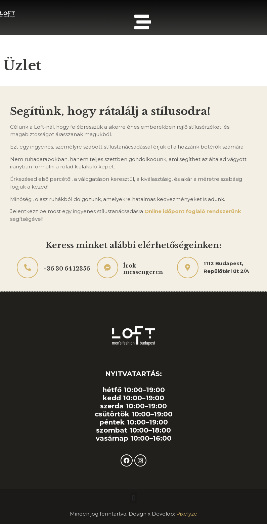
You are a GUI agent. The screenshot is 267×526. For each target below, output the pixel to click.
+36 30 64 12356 (66, 268)
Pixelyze (186, 514)
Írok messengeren (143, 268)
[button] (133, 497)
